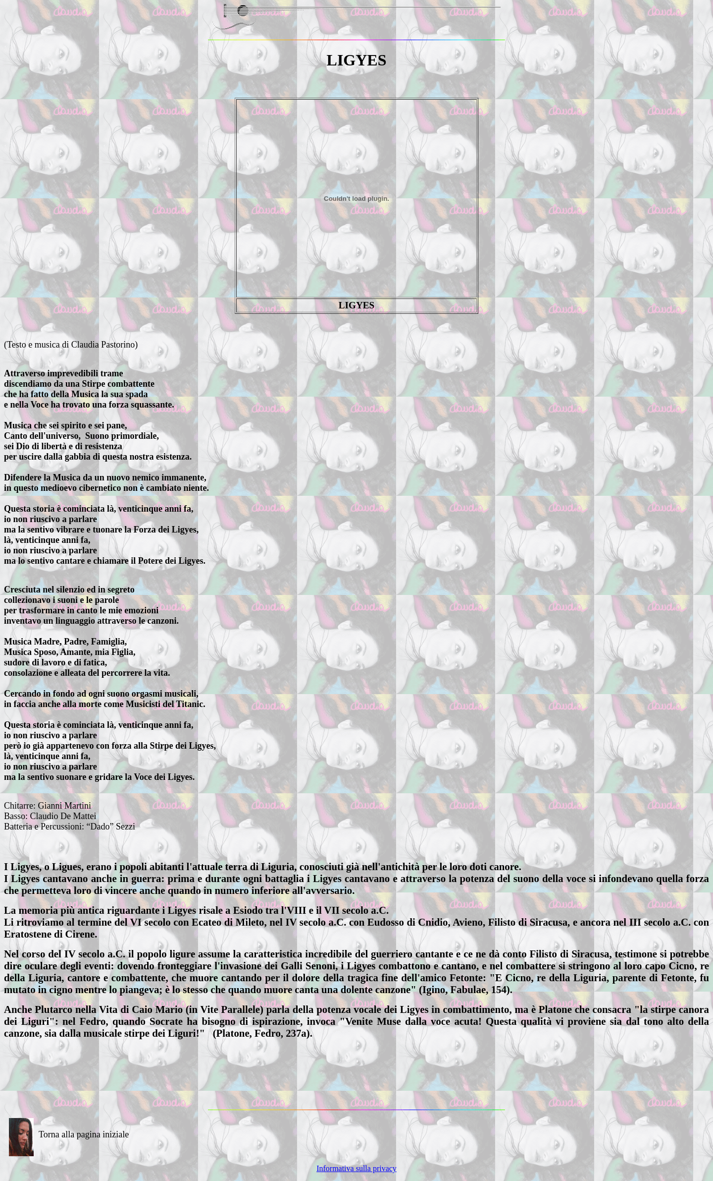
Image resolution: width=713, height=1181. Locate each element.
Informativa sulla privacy (356, 1168)
